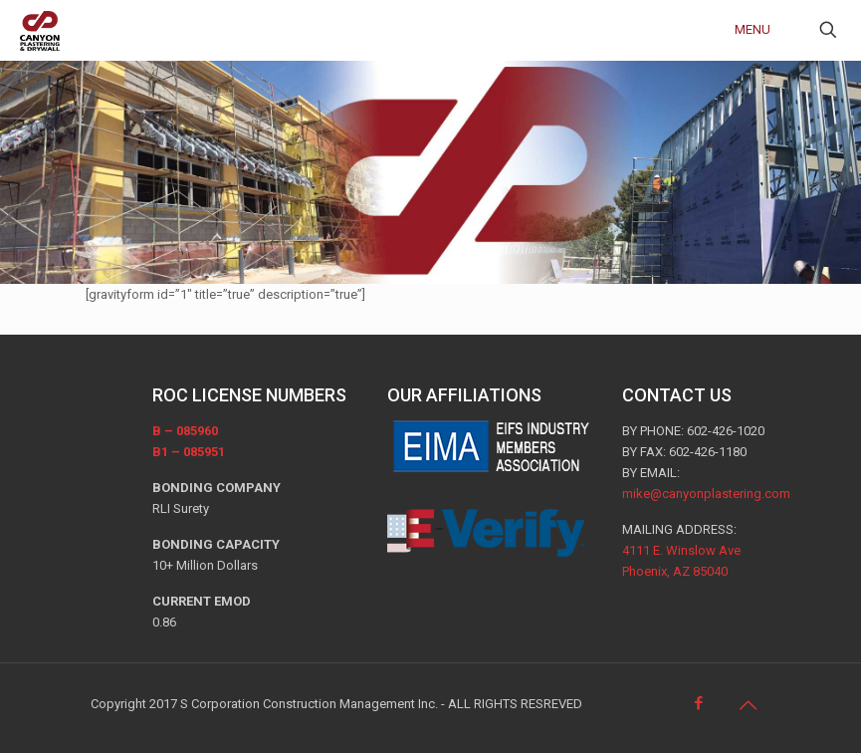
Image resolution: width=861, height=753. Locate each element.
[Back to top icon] (750, 705)
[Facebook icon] (701, 703)
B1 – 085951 (188, 451)
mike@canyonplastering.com (706, 493)
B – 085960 (185, 430)
